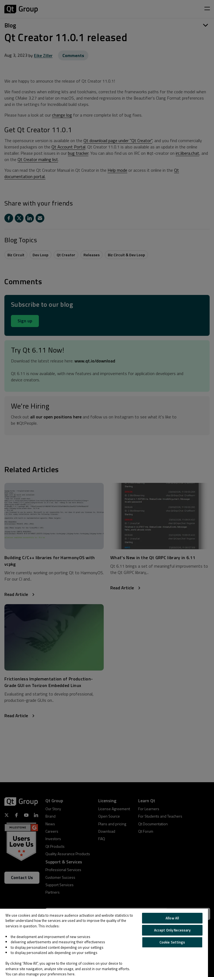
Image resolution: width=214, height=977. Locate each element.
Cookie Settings (172, 942)
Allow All (172, 918)
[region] (104, 943)
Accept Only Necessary (172, 930)
